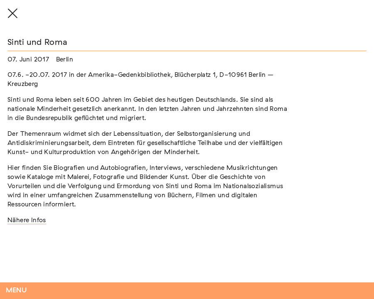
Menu (16, 290)
